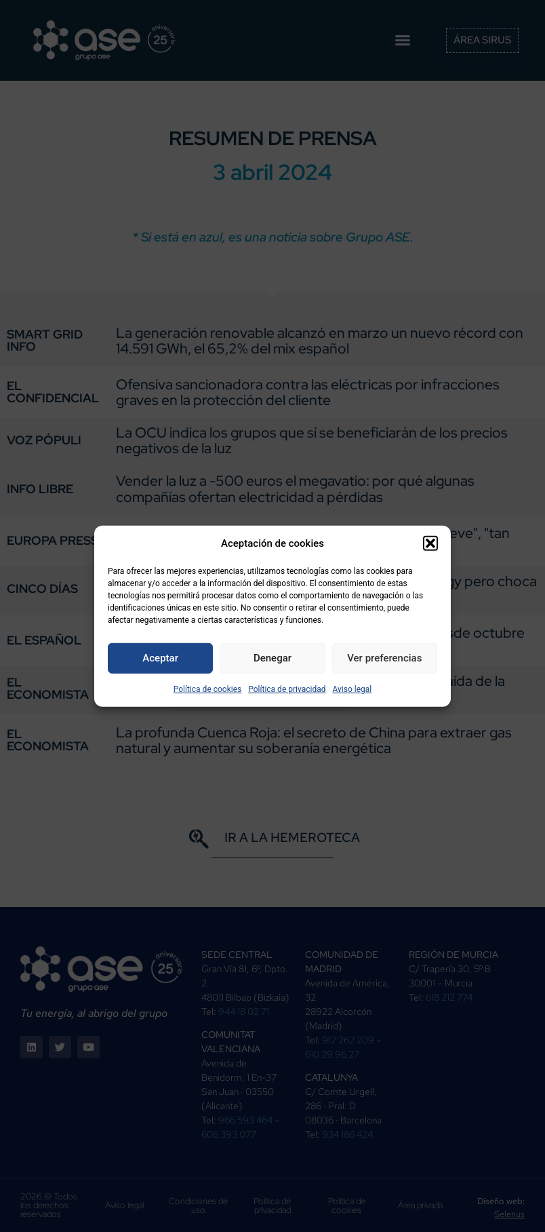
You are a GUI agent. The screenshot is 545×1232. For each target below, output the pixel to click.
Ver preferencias (384, 658)
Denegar (272, 658)
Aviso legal (351, 688)
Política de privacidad (286, 688)
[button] (430, 543)
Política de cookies (208, 688)
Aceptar (160, 658)
